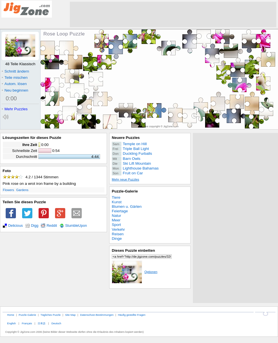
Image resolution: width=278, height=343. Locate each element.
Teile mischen (15, 77)
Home (10, 314)
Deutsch (56, 323)
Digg (34, 226)
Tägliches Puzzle (51, 314)
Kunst (116, 202)
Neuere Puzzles (126, 137)
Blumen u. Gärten (127, 206)
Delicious (15, 226)
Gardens (22, 190)
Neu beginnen (15, 90)
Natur (116, 215)
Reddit (52, 226)
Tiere (116, 197)
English (11, 323)
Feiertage (120, 211)
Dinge (117, 238)
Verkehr (118, 229)
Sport (116, 225)
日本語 (41, 323)
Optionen (134, 272)
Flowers (8, 190)
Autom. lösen (14, 84)
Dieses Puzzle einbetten (133, 250)
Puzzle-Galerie (125, 191)
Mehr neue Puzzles (125, 179)
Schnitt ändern (15, 71)
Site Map (70, 314)
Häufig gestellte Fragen (132, 314)
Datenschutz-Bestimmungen (96, 314)
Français (27, 323)
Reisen (118, 234)
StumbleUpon (76, 226)
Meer (116, 220)
